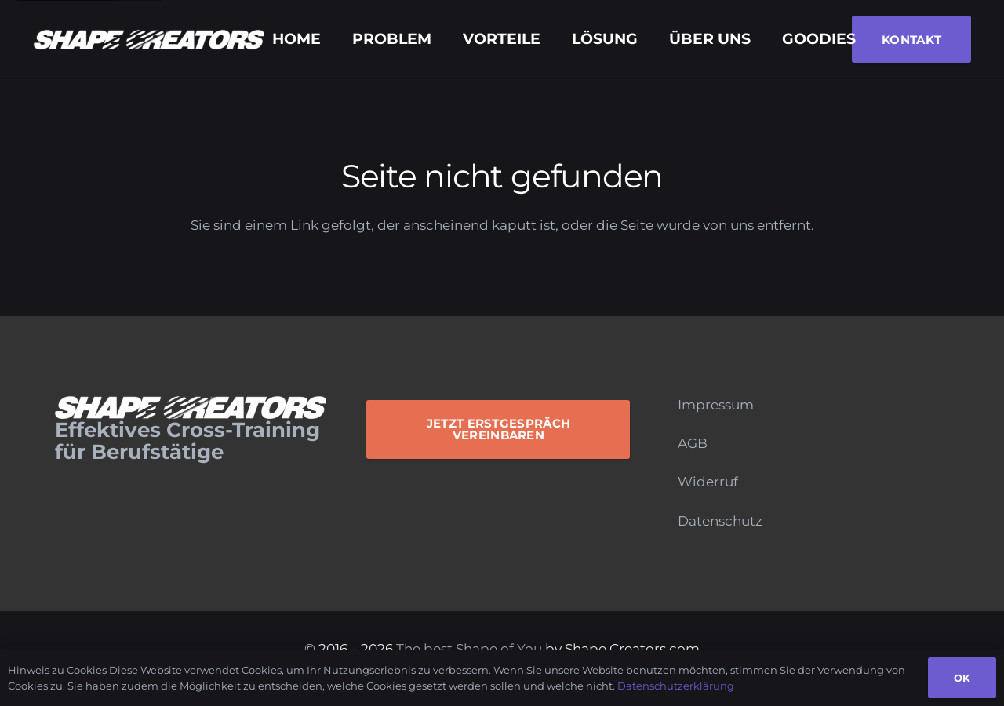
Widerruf (708, 481)
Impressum (716, 405)
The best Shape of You (469, 649)
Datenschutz (720, 521)
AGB (693, 443)
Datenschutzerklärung (675, 685)
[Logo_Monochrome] (149, 39)
